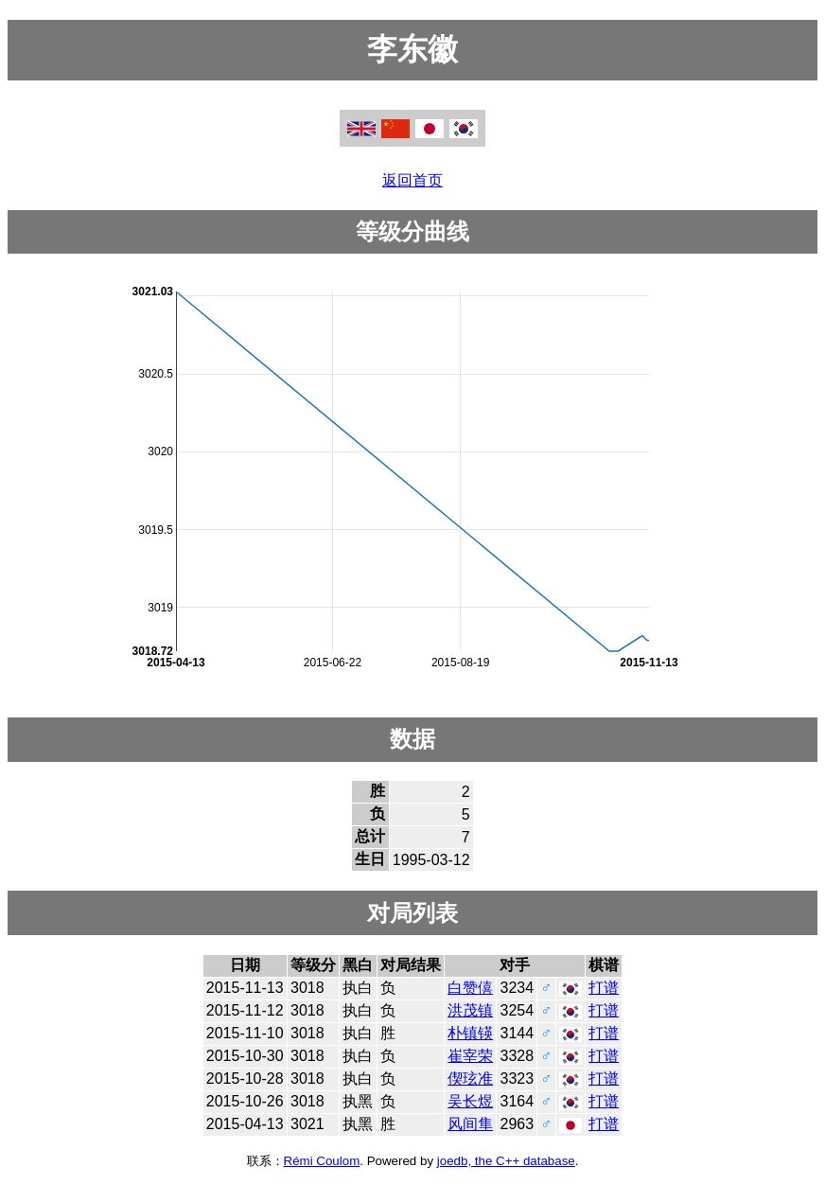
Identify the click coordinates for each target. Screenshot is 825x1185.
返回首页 (412, 180)
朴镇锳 (470, 1033)
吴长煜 (470, 1101)
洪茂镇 (470, 1010)
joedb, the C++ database (506, 1161)
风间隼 (470, 1124)
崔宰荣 (470, 1056)
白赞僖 (470, 988)
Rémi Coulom (322, 1161)
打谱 (603, 988)
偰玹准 (470, 1078)
